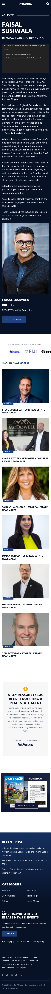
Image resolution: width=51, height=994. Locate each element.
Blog (12, 957)
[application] (25, 58)
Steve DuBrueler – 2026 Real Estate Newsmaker (23, 411)
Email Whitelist (8, 964)
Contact (5, 960)
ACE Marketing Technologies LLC (15, 967)
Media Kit (34, 960)
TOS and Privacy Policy (35, 941)
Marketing (31, 891)
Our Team (34, 957)
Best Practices (8, 896)
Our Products (22, 957)
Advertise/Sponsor (19, 960)
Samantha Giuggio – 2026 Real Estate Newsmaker (25, 508)
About (4, 957)
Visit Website (14, 319)
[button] (9, 934)
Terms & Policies (23, 964)
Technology (32, 896)
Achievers (8, 403)
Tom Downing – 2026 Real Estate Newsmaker (22, 655)
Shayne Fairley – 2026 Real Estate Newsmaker (22, 606)
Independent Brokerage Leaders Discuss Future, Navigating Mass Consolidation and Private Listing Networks (25, 852)
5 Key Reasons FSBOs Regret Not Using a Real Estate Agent (25, 699)
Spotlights (6, 891)
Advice (5, 901)
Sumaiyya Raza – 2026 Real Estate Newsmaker (22, 557)
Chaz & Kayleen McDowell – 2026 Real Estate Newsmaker (25, 460)
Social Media (33, 901)
